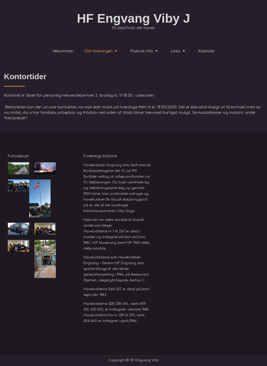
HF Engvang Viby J (133, 18)
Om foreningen (98, 51)
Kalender (206, 51)
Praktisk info (141, 51)
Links (175, 51)
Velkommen (62, 51)
